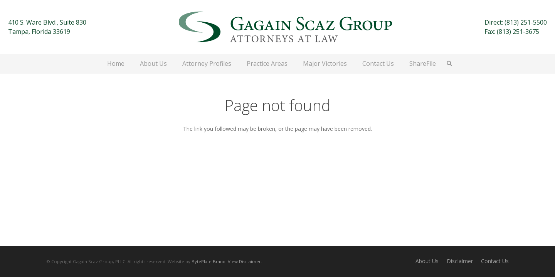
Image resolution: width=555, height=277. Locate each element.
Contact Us (495, 261)
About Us (427, 261)
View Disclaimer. (245, 261)
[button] (450, 63)
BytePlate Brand (208, 261)
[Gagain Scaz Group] (285, 27)
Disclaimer (460, 261)
